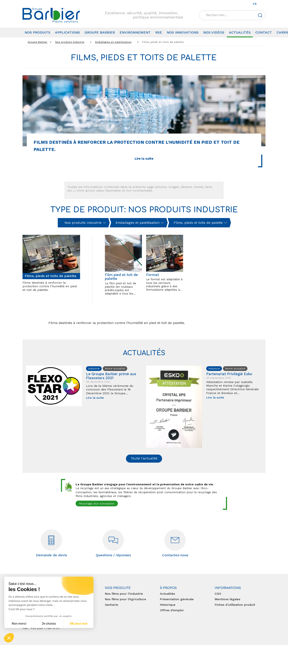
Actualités (240, 32)
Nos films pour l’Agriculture (125, 599)
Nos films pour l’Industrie (124, 593)
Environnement (135, 32)
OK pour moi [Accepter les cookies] (79, 623)
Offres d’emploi (172, 610)
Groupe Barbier (100, 32)
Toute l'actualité (144, 458)
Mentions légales (227, 599)
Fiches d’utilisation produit (235, 604)
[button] (9, 638)
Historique (167, 604)
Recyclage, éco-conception (96, 503)
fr (255, 4)
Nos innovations (183, 32)
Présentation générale (177, 599)
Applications (67, 32)
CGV (218, 593)
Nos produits (37, 32)
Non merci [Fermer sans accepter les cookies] (19, 623)
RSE (158, 32)
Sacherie (111, 604)
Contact (263, 32)
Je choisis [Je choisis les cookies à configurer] (49, 623)
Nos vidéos (213, 32)
